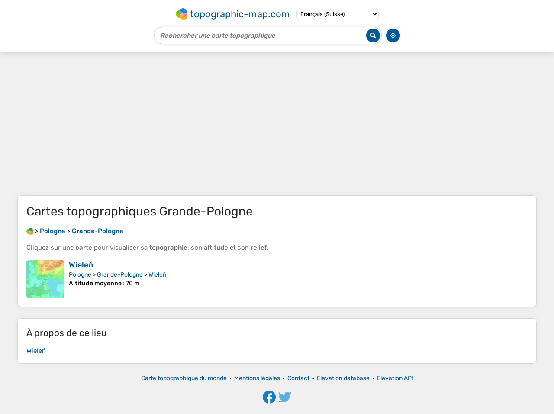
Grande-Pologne (120, 274)
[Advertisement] (277, 123)
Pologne (80, 274)
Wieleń (81, 265)
